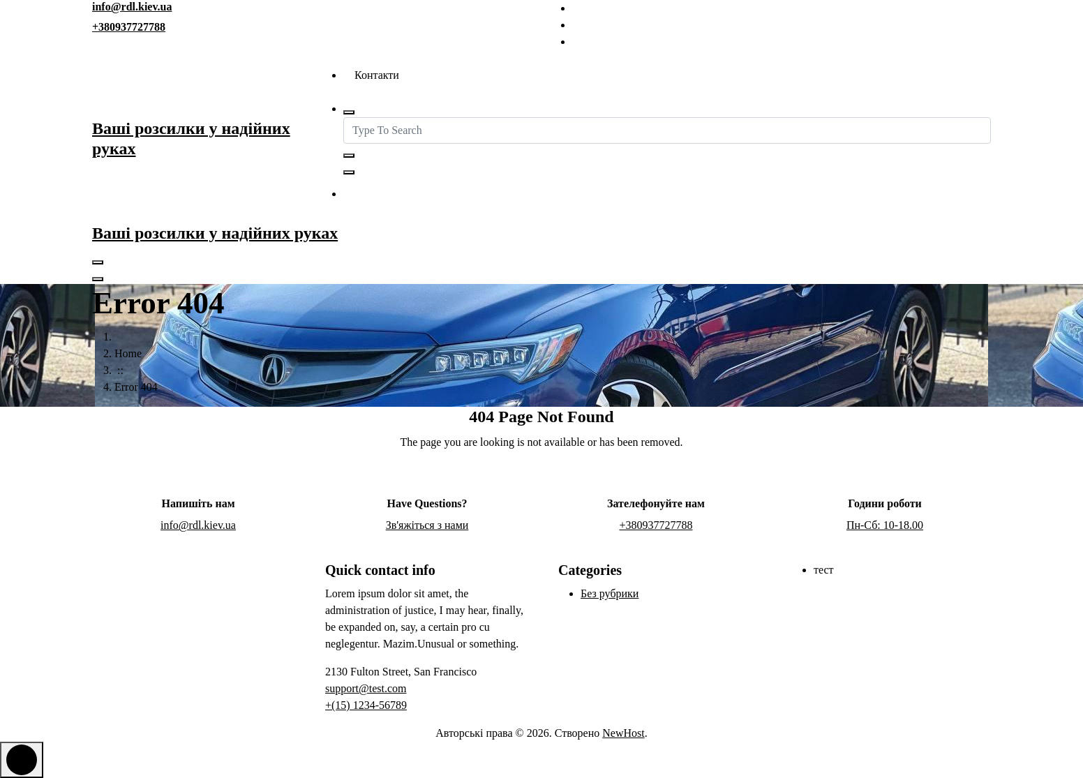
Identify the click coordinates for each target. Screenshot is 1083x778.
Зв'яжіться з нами (412, 195)
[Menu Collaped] (97, 262)
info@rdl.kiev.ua (132, 7)
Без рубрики (609, 593)
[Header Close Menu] (97, 279)
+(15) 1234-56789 (366, 705)
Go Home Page (542, 479)
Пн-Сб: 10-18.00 (884, 525)
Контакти (376, 75)
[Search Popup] (348, 112)
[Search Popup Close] (348, 172)
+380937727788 (128, 27)
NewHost (623, 733)
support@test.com (366, 688)
